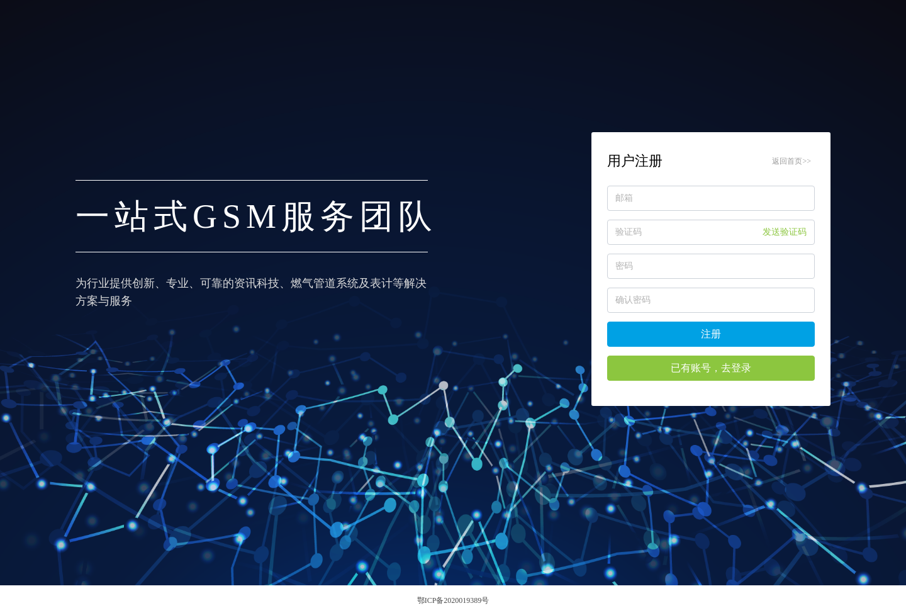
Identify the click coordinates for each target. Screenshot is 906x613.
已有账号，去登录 (711, 368)
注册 (711, 334)
